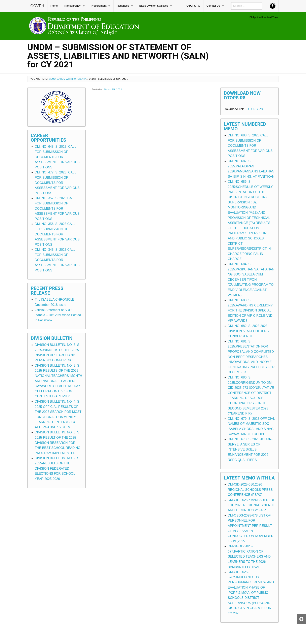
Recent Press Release (47, 291)
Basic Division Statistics (153, 5)
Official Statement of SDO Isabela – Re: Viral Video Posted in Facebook (58, 315)
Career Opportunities (48, 138)
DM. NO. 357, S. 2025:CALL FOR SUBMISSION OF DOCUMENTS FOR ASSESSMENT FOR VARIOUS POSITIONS (57, 208)
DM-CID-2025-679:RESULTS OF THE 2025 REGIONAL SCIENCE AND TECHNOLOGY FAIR (251, 505)
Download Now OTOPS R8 (242, 96)
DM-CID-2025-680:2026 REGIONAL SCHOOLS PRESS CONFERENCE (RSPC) (250, 489)
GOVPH (37, 6)
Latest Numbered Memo (245, 127)
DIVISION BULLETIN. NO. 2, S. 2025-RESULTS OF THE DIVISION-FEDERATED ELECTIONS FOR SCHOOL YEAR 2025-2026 (57, 468)
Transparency (72, 5)
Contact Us (213, 5)
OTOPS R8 (193, 5)
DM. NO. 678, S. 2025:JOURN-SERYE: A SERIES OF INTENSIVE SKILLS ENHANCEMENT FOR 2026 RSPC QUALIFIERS (250, 449)
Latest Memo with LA (249, 478)
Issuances (123, 5)
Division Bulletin (52, 338)
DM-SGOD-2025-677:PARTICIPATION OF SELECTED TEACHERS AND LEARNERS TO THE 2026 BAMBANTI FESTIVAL (249, 556)
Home (54, 5)
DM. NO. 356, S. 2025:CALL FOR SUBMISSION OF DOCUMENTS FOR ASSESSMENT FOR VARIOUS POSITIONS (57, 234)
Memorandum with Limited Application (72, 79)
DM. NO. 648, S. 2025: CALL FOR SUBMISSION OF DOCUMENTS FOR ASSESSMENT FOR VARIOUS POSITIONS (57, 157)
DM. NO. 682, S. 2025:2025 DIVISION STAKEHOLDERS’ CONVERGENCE (248, 331)
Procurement (99, 5)
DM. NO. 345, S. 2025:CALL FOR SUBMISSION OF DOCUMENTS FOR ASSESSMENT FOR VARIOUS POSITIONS (57, 260)
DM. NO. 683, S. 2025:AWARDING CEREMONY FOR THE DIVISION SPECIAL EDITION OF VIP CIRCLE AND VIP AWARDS (250, 310)
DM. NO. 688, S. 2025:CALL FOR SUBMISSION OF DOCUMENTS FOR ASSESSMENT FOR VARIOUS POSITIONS (250, 146)
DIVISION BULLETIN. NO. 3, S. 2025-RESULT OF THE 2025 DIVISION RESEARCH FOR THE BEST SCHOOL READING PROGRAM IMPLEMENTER (57, 443)
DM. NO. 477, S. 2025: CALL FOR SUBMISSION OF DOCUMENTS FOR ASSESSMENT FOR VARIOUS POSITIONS (57, 183)
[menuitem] (37, 6)
